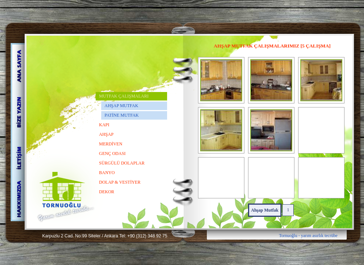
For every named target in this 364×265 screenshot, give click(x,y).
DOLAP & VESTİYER (120, 182)
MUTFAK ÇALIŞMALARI (124, 96)
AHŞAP (106, 134)
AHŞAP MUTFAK (121, 105)
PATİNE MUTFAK (122, 115)
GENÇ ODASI (112, 153)
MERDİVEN (110, 143)
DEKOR (106, 191)
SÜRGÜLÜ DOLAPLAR (122, 163)
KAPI (104, 124)
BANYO (107, 172)
